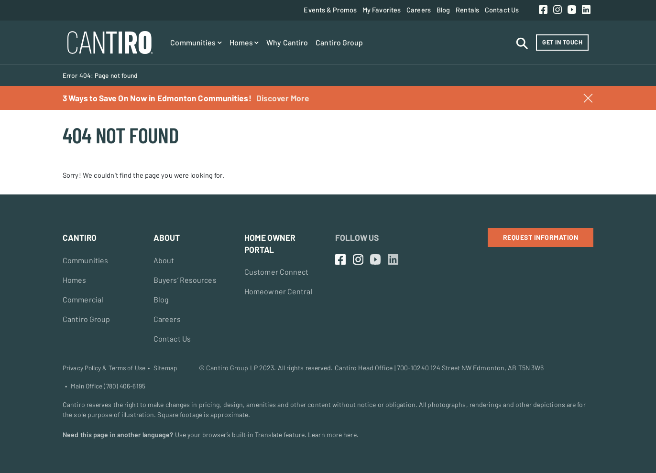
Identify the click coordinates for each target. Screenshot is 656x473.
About (164, 260)
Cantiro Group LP (232, 368)
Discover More (282, 98)
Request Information (541, 237)
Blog (443, 9)
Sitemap (165, 368)
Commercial (83, 299)
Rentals (467, 9)
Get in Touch (562, 42)
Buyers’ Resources (185, 279)
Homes (244, 42)
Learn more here (332, 434)
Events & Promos (330, 9)
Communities (195, 42)
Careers (418, 9)
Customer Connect (276, 271)
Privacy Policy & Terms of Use (104, 368)
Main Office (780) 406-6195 (108, 386)
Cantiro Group (339, 42)
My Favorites (381, 9)
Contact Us (502, 9)
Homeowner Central (278, 291)
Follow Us (357, 237)
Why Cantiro (287, 42)
